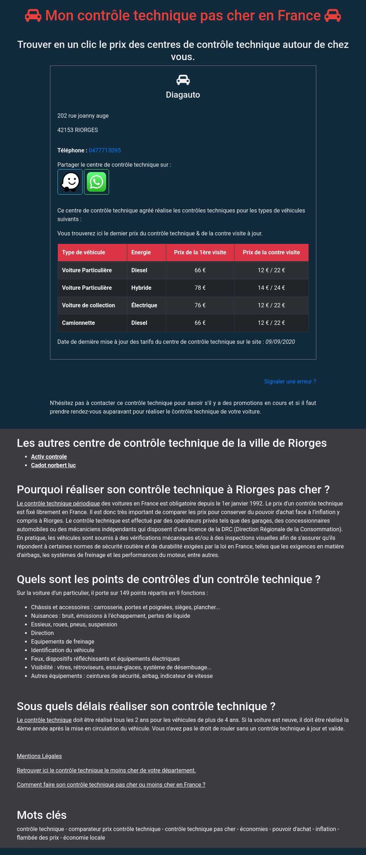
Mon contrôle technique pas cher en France (183, 15)
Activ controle (49, 456)
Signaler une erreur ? (290, 381)
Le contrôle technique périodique (58, 503)
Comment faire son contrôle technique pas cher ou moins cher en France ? (111, 784)
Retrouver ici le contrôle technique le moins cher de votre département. (106, 770)
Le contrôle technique (44, 720)
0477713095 (105, 150)
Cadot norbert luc (53, 465)
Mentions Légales (39, 756)
